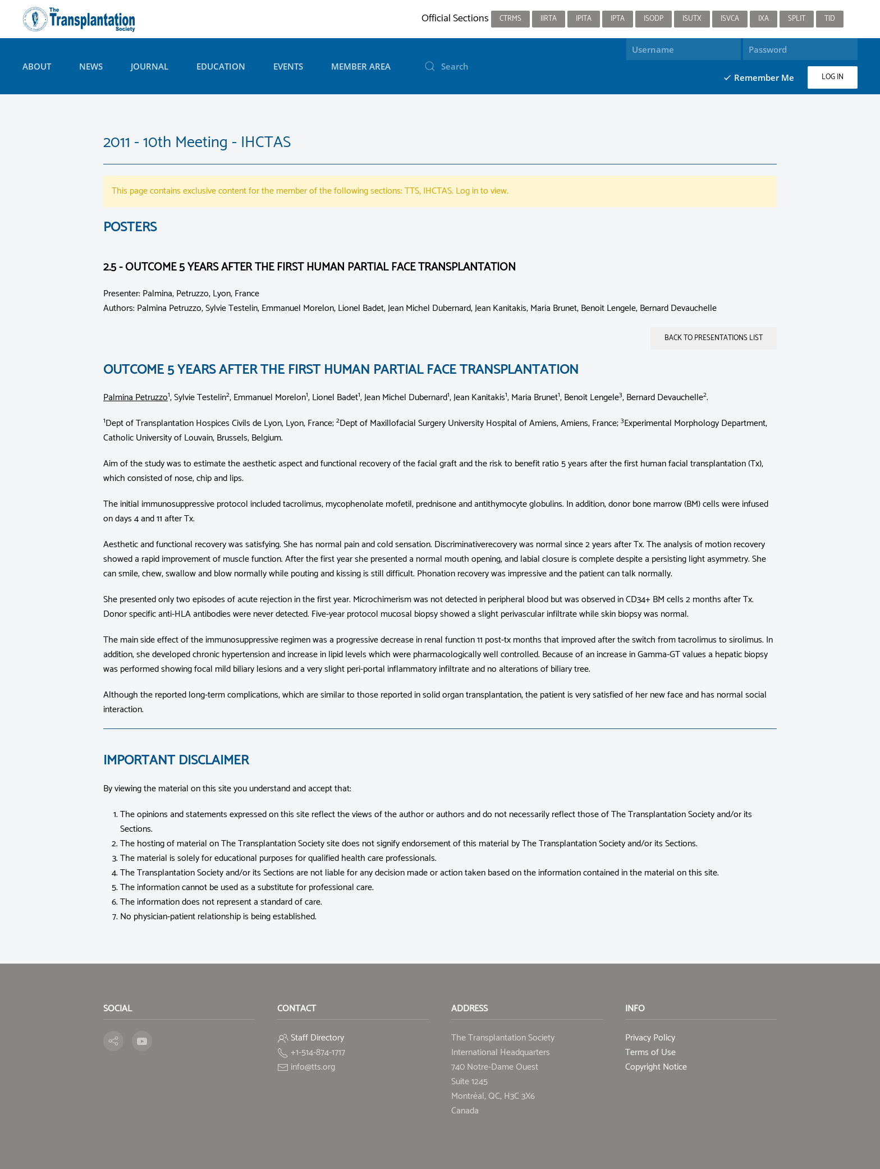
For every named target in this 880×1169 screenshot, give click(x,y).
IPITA (584, 19)
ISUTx (692, 19)
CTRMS (510, 19)
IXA (763, 19)
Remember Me (758, 77)
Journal (149, 66)
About (36, 66)
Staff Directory (317, 1038)
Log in (833, 77)
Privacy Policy (650, 1038)
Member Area (361, 66)
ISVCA (730, 19)
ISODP (653, 19)
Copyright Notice (656, 1067)
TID (829, 19)
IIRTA (548, 19)
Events (288, 66)
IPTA (618, 19)
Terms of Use (650, 1052)
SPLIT (796, 19)
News (91, 66)
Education (220, 66)
